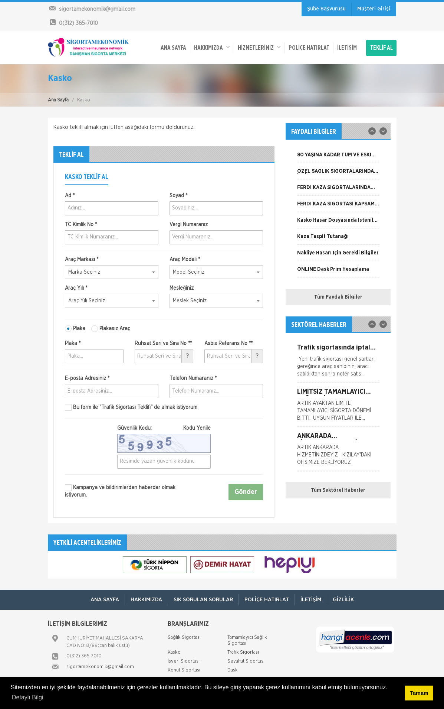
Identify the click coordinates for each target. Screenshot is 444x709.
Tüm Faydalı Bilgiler (338, 297)
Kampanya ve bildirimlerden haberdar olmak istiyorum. (120, 491)
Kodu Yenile (197, 428)
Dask (232, 670)
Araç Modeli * (185, 259)
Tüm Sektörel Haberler (338, 490)
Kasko (174, 652)
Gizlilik (343, 599)
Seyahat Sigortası (245, 661)
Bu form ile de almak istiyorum (131, 407)
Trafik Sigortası (243, 652)
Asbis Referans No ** (228, 343)
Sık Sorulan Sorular (203, 599)
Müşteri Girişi (373, 9)
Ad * (70, 195)
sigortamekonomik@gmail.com (100, 666)
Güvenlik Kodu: (164, 428)
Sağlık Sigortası (184, 637)
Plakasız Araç (110, 328)
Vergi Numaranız (189, 224)
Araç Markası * (81, 259)
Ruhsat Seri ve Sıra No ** (163, 343)
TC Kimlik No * (81, 224)
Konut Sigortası (184, 670)
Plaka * (72, 343)
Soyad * (178, 195)
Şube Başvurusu (326, 9)
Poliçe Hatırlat (309, 48)
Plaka (75, 328)
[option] (338, 157)
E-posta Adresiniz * (87, 378)
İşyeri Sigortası (184, 661)
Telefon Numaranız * (193, 378)
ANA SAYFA (173, 48)
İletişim (347, 48)
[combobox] (111, 272)
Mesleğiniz (182, 288)
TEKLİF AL (381, 48)
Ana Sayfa (58, 100)
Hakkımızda (212, 47)
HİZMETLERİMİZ (259, 47)
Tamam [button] (419, 693)
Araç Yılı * (76, 288)
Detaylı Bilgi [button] (27, 697)
